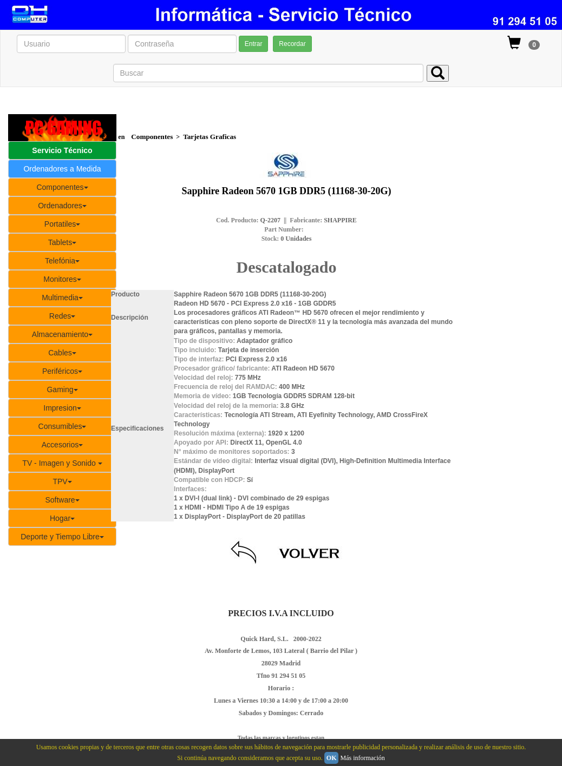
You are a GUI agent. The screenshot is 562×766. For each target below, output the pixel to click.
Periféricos (62, 371)
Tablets (62, 242)
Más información (362, 758)
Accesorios (62, 444)
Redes (62, 316)
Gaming (62, 389)
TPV (62, 481)
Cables (62, 352)
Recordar (292, 44)
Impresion (62, 408)
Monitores (62, 279)
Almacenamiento (62, 334)
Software (62, 500)
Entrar (254, 44)
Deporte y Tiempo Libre (62, 536)
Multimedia (62, 297)
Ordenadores (62, 205)
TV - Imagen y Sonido (62, 463)
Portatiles (62, 224)
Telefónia (62, 260)
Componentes (62, 187)
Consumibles (62, 426)
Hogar (62, 518)
